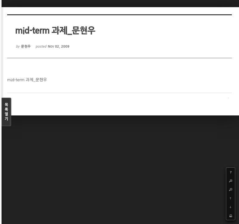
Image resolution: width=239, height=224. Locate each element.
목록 (6, 112)
